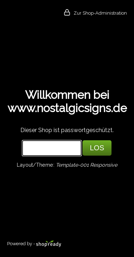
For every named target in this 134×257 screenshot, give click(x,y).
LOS (97, 148)
